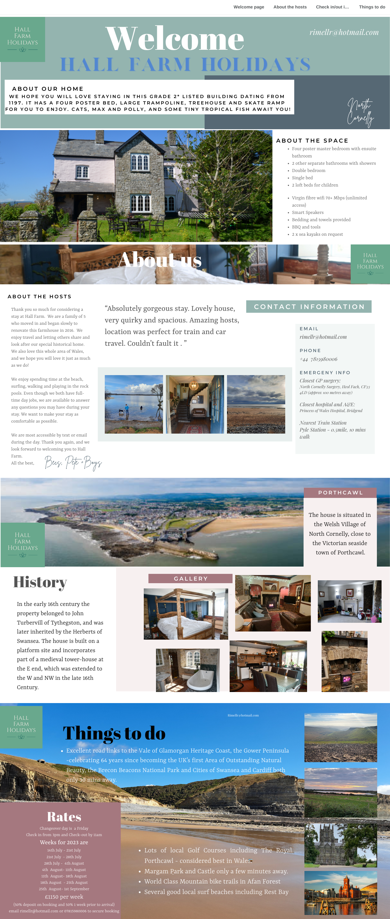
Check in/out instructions (335, 7)
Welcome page (249, 7)
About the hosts (290, 7)
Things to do (372, 7)
